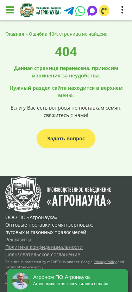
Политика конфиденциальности (44, 247)
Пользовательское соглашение (42, 254)
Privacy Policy (105, 261)
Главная (14, 34)
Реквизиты (18, 239)
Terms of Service (19, 266)
